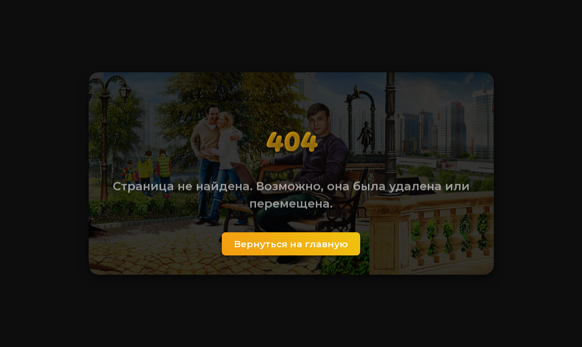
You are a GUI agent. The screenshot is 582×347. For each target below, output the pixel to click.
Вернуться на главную (291, 244)
